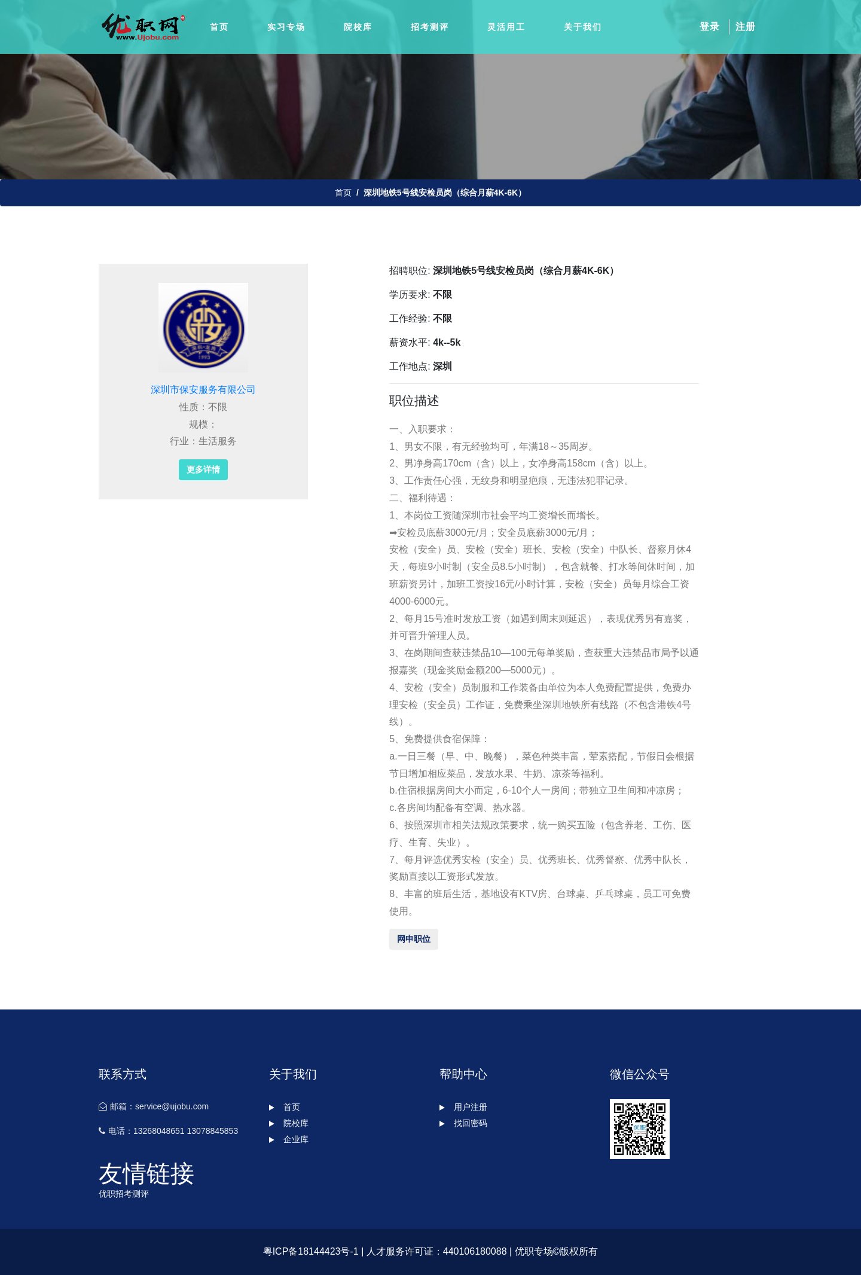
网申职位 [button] (413, 939)
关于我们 (583, 27)
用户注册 (463, 1107)
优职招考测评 (124, 1193)
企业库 (289, 1139)
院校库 (358, 27)
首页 (219, 27)
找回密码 (463, 1123)
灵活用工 (506, 27)
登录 (710, 27)
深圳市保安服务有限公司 (203, 390)
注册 (745, 27)
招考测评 (430, 27)
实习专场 (286, 27)
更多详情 (203, 469)
